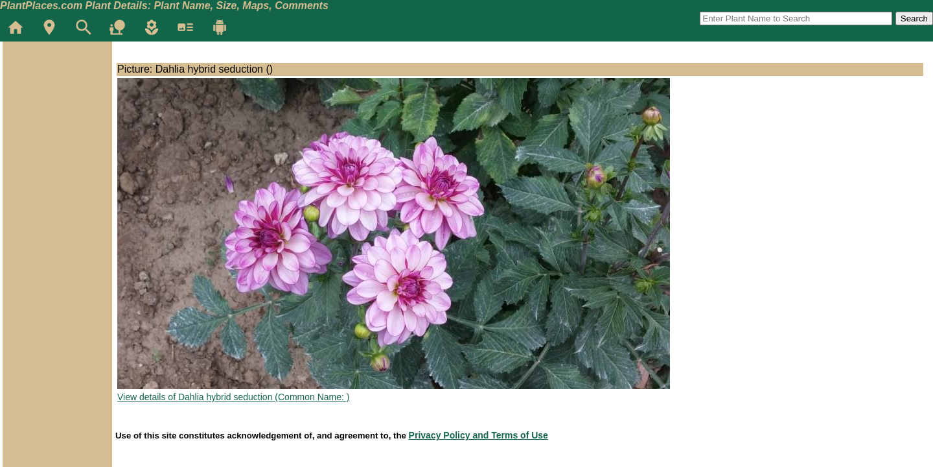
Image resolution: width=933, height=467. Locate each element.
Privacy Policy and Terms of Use (478, 435)
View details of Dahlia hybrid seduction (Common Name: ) (233, 397)
